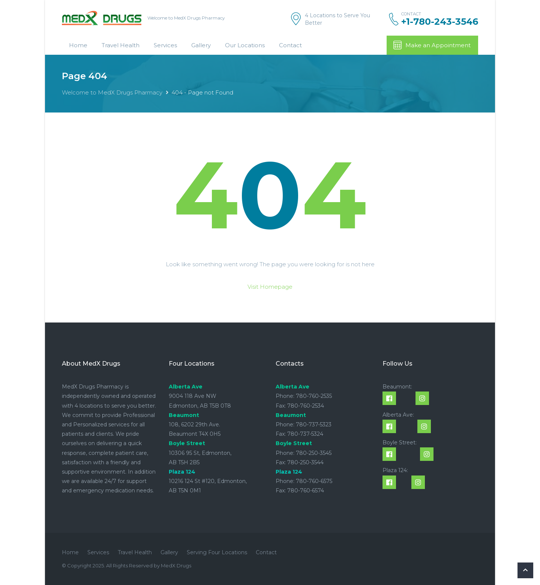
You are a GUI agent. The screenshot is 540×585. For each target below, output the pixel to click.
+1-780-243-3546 (439, 21)
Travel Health (121, 45)
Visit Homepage (270, 286)
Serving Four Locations (217, 552)
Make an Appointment (432, 45)
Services (165, 45)
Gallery (201, 45)
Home (78, 45)
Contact (290, 45)
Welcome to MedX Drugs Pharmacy (112, 92)
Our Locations (245, 45)
